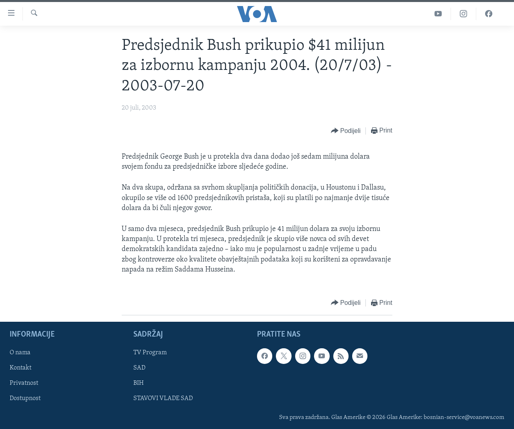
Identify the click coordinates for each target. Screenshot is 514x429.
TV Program (150, 352)
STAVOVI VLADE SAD (163, 399)
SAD (139, 368)
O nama (20, 352)
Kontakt (20, 368)
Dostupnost (25, 399)
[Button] (346, 131)
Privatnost (24, 383)
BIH (138, 383)
